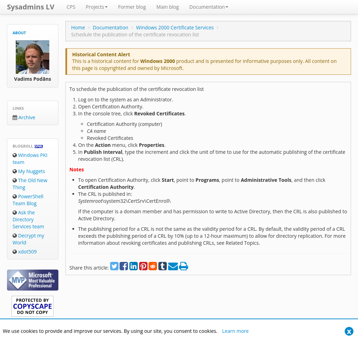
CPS (70, 6)
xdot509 (25, 251)
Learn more (235, 331)
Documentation (209, 6)
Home (78, 27)
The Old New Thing (30, 184)
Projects (96, 6)
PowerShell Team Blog (28, 200)
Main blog (167, 6)
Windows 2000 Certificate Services (175, 27)
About (19, 32)
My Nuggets (29, 171)
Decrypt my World (28, 239)
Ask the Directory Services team (28, 219)
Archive (24, 117)
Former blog (132, 6)
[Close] (349, 331)
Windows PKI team (30, 158)
